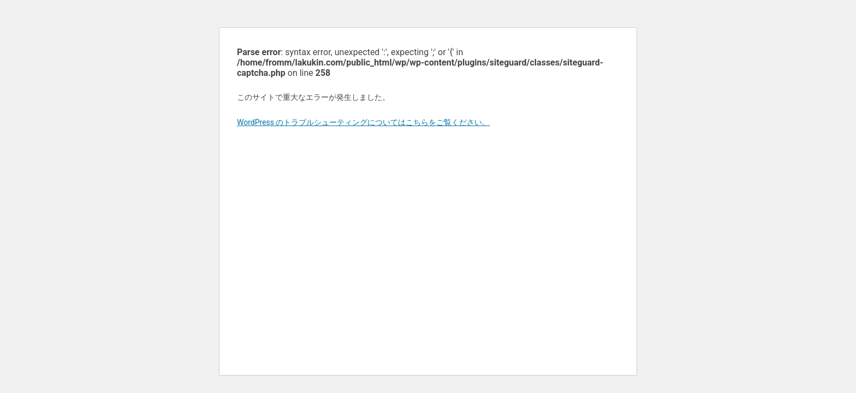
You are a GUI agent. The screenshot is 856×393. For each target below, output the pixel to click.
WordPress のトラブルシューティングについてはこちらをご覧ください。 (363, 122)
